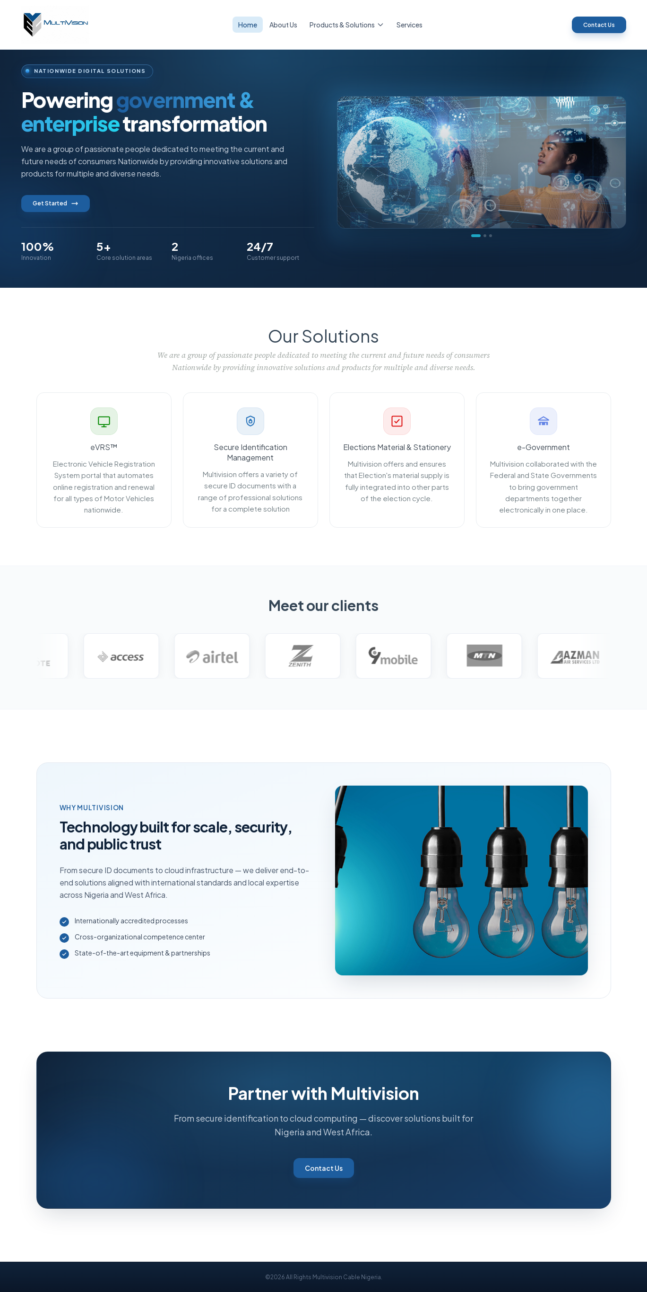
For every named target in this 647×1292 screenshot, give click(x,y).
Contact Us (599, 24)
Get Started (55, 203)
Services (410, 24)
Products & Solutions (347, 24)
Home (247, 24)
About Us (283, 24)
